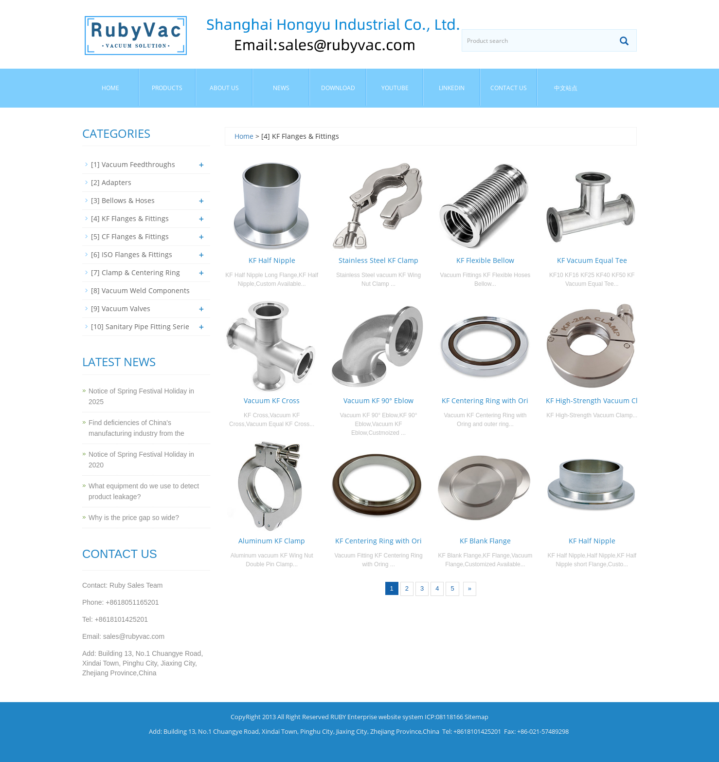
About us (224, 88)
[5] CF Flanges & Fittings (130, 236)
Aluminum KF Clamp (271, 540)
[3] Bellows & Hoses (123, 200)
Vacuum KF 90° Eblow (378, 400)
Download (338, 88)
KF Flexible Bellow (485, 260)
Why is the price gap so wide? (134, 517)
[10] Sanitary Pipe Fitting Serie (140, 326)
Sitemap (476, 716)
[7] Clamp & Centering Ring (135, 272)
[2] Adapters (111, 182)
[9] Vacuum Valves (120, 308)
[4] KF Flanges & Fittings (130, 218)
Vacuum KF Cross (272, 400)
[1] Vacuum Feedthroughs (133, 164)
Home (110, 88)
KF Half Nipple (272, 260)
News (281, 88)
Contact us (508, 88)
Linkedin (452, 88)
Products (167, 88)
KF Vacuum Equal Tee (592, 260)
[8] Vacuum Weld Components (140, 290)
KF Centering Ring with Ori (485, 400)
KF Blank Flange (485, 540)
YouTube (395, 88)
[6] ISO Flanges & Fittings (131, 254)
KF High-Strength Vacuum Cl (592, 400)
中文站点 (565, 88)
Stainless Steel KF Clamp (378, 260)
